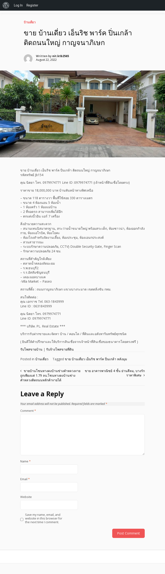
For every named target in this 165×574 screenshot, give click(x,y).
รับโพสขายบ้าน (31, 349)
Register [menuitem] (32, 5)
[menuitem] (6, 5)
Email (25, 479)
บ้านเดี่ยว (29, 22)
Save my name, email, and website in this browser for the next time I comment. (43, 518)
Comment (28, 411)
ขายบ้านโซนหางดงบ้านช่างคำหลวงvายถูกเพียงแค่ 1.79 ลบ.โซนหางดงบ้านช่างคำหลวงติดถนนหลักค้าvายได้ (50, 375)
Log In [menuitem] (18, 5)
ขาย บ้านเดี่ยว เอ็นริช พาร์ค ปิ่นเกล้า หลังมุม (96, 359)
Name (25, 461)
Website (26, 497)
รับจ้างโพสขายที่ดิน (60, 349)
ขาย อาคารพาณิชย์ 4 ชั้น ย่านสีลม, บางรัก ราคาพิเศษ (115, 373)
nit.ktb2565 (60, 56)
